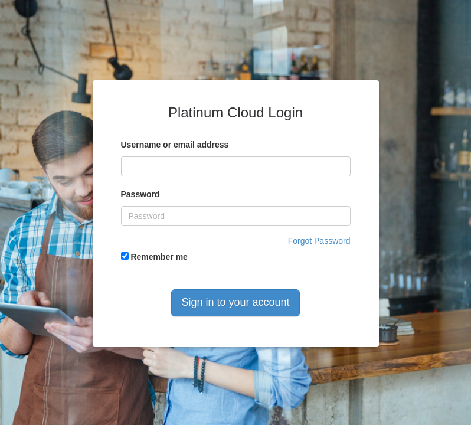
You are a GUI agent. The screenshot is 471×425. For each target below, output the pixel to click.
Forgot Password (319, 241)
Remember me (154, 256)
